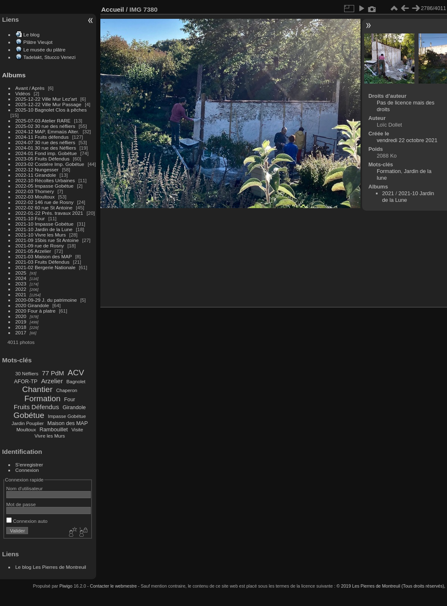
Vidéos (23, 93)
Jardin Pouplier (28, 423)
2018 (20, 327)
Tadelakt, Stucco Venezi (49, 57)
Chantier (37, 389)
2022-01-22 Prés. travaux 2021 (49, 213)
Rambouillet (54, 429)
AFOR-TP (25, 381)
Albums (14, 75)
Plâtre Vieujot (38, 42)
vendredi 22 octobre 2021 (407, 140)
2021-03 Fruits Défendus (42, 262)
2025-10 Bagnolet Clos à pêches (51, 109)
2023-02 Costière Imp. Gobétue (49, 164)
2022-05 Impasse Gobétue (44, 185)
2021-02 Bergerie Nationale (45, 267)
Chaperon (66, 390)
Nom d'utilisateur (24, 488)
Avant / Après (30, 88)
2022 (20, 289)
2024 (20, 278)
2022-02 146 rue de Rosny (44, 202)
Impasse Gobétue (67, 416)
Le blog (31, 34)
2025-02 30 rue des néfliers (45, 126)
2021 (20, 294)
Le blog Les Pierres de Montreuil (50, 567)
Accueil (112, 9)
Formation (42, 398)
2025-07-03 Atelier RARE (43, 120)
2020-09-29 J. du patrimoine (46, 300)
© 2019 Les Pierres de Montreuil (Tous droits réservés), (391, 585)
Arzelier (52, 380)
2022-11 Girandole (35, 175)
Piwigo (65, 585)
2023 (20, 283)
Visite (77, 429)
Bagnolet (75, 381)
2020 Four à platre (35, 310)
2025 (20, 272)
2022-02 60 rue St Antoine (44, 207)
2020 (20, 316)
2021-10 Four (30, 218)
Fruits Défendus (36, 406)
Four (69, 399)
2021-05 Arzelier (33, 251)
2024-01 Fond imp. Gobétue (46, 153)
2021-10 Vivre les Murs (40, 234)
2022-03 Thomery (34, 191)
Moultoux (26, 429)
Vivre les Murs (50, 435)
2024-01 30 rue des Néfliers (46, 147)
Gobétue (28, 415)
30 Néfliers (26, 373)
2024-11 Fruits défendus (42, 137)
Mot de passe (21, 504)
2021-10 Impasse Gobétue (44, 224)
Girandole (74, 407)
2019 (20, 321)
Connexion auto (27, 521)
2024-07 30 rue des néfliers (45, 142)
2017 (20, 332)
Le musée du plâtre (44, 49)
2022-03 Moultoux (35, 196)
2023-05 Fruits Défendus (42, 158)
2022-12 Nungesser (37, 169)
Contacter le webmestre (113, 585)
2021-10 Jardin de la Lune (44, 229)
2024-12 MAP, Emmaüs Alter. (47, 131)
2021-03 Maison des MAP (43, 256)
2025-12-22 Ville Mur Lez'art (46, 99)
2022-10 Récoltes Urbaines (45, 180)
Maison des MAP (67, 423)
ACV (76, 372)
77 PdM (53, 373)
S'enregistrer (29, 464)
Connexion (27, 470)
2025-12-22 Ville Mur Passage (48, 104)
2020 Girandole (32, 305)
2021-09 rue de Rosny (39, 245)
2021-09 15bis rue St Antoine (47, 240)
